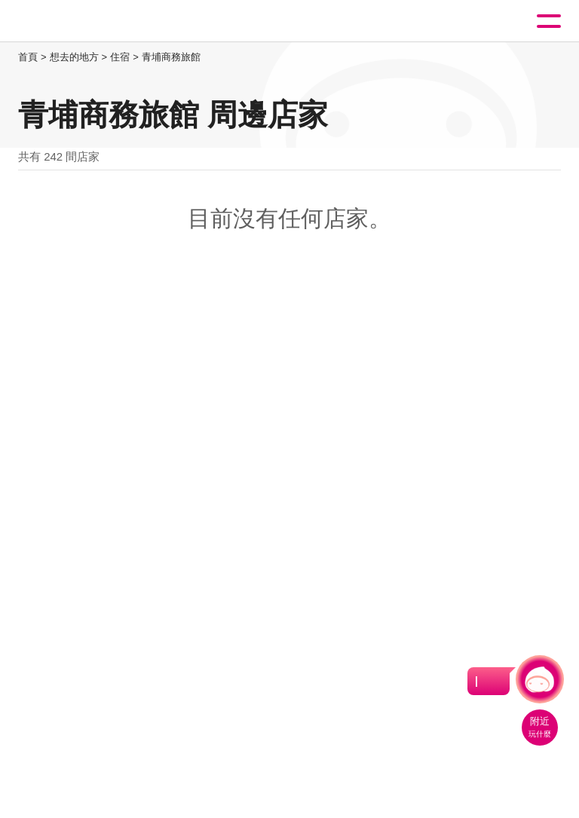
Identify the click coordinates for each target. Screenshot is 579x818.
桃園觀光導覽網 (74, 21)
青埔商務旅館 (171, 57)
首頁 (28, 57)
